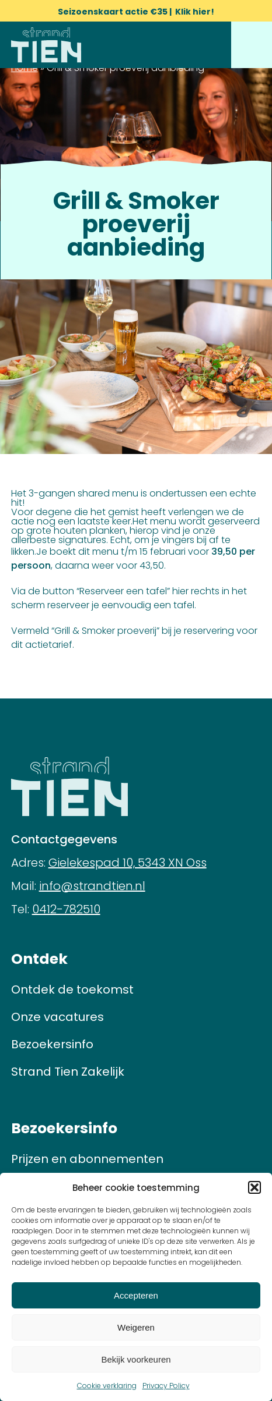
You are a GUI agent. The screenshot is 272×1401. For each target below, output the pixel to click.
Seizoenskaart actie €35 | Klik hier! (136, 11)
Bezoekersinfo (52, 1044)
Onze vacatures (57, 1017)
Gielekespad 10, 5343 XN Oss (127, 862)
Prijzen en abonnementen (87, 1159)
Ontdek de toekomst (72, 989)
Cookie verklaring (107, 1386)
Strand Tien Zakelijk (67, 1071)
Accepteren (136, 1295)
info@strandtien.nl (92, 886)
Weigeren (136, 1327)
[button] (254, 1187)
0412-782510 (66, 909)
